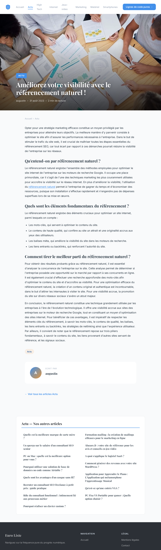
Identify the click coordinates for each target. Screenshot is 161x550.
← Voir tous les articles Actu (41, 394)
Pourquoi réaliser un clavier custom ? (44, 506)
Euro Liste (13, 535)
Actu (30, 7)
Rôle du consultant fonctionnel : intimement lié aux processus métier (49, 497)
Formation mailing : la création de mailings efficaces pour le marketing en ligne (109, 436)
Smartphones (110, 7)
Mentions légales (130, 539)
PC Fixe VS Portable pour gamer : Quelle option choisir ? (108, 497)
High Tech (39, 6)
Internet (53, 7)
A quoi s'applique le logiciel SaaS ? (104, 456)
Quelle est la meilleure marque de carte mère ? (49, 436)
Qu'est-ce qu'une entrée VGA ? (102, 488)
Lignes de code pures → (139, 6)
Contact (125, 545)
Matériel (94, 7)
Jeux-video (65, 6)
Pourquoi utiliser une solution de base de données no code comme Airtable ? (46, 468)
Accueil (20, 7)
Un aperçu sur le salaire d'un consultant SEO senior (48, 447)
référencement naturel (42, 186)
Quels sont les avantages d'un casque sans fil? (49, 477)
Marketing (81, 7)
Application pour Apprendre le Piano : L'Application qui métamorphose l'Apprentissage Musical (106, 477)
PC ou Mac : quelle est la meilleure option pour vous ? (46, 457)
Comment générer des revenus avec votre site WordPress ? (111, 465)
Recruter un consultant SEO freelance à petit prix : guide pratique (48, 486)
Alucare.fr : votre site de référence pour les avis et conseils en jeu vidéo (109, 447)
